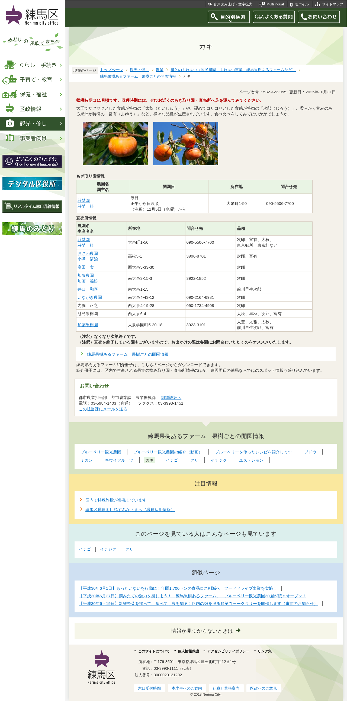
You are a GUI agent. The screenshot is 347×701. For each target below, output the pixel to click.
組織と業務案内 (226, 688)
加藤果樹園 (88, 324)
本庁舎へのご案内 (187, 688)
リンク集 (265, 651)
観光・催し (139, 70)
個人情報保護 (188, 651)
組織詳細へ (171, 397)
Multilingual (275, 4)
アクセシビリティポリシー (228, 651)
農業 (159, 70)
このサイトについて (154, 651)
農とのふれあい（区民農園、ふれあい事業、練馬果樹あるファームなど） (233, 70)
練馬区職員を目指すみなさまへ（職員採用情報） (130, 509)
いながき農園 (90, 297)
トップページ (111, 70)
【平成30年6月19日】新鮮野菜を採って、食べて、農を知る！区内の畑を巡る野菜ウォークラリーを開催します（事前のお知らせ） (198, 603)
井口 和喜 (88, 289)
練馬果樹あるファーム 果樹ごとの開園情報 (138, 76)
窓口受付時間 (149, 688)
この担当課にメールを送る (103, 409)
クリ (129, 549)
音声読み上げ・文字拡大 (233, 4)
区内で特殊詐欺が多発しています (115, 500)
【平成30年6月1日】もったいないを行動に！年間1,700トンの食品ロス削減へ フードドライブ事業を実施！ (178, 588)
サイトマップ (332, 4)
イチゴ (85, 549)
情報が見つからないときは (202, 631)
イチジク (108, 549)
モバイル (302, 4)
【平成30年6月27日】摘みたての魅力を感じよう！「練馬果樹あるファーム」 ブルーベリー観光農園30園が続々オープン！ (192, 596)
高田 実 (86, 267)
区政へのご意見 (263, 688)
